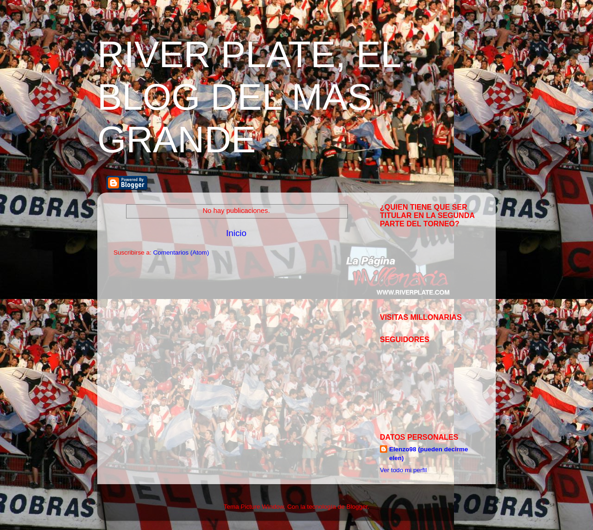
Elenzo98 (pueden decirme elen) (428, 453)
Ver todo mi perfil (403, 470)
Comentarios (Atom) (181, 252)
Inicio (236, 233)
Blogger (357, 506)
